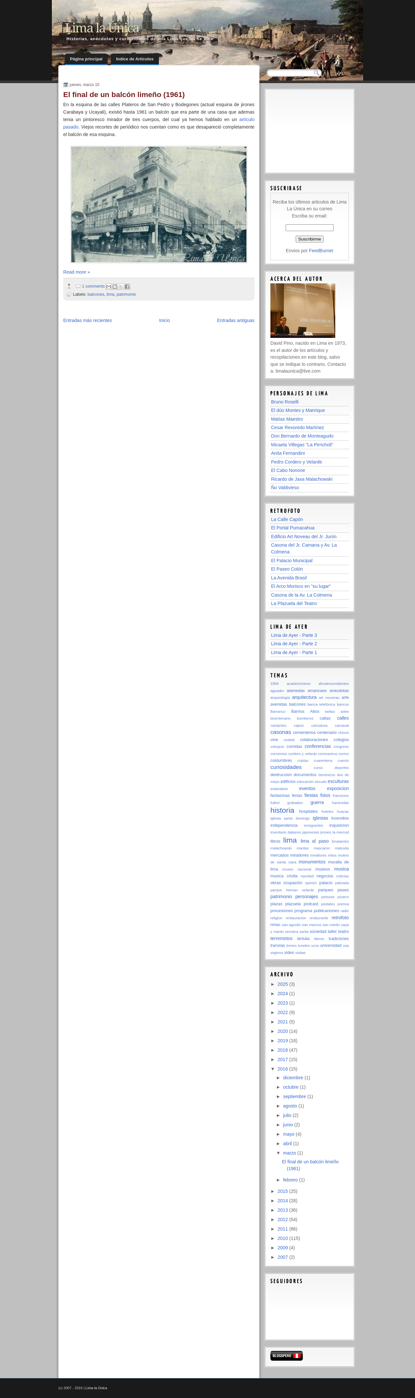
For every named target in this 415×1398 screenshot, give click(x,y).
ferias (297, 795)
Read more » (76, 272)
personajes (306, 896)
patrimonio (126, 294)
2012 (283, 1219)
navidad (307, 876)
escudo (321, 782)
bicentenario (280, 718)
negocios (324, 875)
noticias (342, 876)
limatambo (340, 841)
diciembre (293, 1077)
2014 (283, 1200)
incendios (340, 818)
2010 (283, 1238)
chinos (343, 733)
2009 (283, 1247)
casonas (280, 732)
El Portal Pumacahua (292, 527)
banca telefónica (321, 704)
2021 (283, 1021)
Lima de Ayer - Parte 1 (294, 652)
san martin (331, 925)
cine (274, 739)
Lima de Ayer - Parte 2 (294, 643)
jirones (325, 832)
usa (346, 945)
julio (287, 1115)
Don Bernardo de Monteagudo (302, 436)
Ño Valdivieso (285, 487)
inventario (278, 832)
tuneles (304, 945)
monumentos (312, 861)
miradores (299, 855)
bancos (343, 704)
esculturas (338, 781)
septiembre (295, 1096)
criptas (302, 760)
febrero (291, 1179)
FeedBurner (321, 250)
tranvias (277, 945)
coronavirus (327, 754)
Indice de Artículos (135, 58)
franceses (341, 796)
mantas (303, 848)
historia (282, 810)
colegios (341, 739)
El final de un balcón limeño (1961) (124, 94)
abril (288, 1143)
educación (305, 782)
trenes (291, 945)
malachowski (280, 848)
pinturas (328, 897)
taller (332, 931)
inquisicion (339, 825)
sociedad (318, 931)
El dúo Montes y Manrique (298, 410)
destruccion (281, 774)
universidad (330, 945)
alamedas (296, 690)
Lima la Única (102, 28)
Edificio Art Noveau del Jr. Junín (304, 536)
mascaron (322, 848)
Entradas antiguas (236, 320)
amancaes (317, 690)
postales (328, 904)
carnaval (342, 725)
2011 (283, 1228)
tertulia (303, 938)
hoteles (327, 811)
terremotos (281, 938)
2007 (283, 1257)
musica (341, 869)
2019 (283, 1040)
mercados (279, 855)
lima (110, 294)
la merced (340, 832)
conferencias (318, 746)
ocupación (292, 882)
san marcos (311, 925)
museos (322, 869)
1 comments (93, 286)
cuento (343, 760)
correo (343, 754)
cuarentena (323, 760)
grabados (295, 803)
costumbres (281, 760)
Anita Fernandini (288, 453)
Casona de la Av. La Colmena (301, 595)
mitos (332, 855)
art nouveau (329, 697)
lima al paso (315, 841)
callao (325, 718)
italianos (294, 832)
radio (345, 911)
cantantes (278, 725)
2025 (283, 984)
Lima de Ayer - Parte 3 (294, 635)
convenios (278, 754)
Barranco (277, 711)
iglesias (320, 818)
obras (275, 882)
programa (303, 910)
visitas (300, 953)
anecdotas (339, 690)
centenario (327, 732)
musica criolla (284, 875)
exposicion (338, 788)
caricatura (319, 725)
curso (318, 768)
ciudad (289, 740)
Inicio (164, 320)
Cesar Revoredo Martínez (297, 427)
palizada (342, 883)
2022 (283, 1012)
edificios (287, 781)
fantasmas (280, 795)
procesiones (281, 910)
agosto (290, 1105)
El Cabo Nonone (288, 470)
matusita (342, 848)
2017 (283, 1059)
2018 (283, 1050)
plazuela (293, 903)
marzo (290, 1153)
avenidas (278, 704)
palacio (326, 882)
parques (325, 889)
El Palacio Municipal (292, 560)
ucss (315, 945)
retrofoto (340, 917)
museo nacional (297, 869)
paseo (343, 889)
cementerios (304, 732)
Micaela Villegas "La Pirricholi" (302, 444)
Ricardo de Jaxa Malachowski (301, 479)
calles (343, 718)
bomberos (305, 718)
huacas (343, 811)
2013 (283, 1210)
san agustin (291, 925)
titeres (319, 939)
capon (299, 725)
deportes (341, 768)
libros (275, 841)
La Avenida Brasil (289, 577)
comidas (294, 746)
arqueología (280, 697)
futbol (274, 803)
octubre (291, 1087)
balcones (96, 294)
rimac (275, 924)
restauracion (296, 918)
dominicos (326, 775)
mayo (289, 1134)
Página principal (86, 58)
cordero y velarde (302, 754)
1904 (274, 684)
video (289, 952)
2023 (283, 1003)
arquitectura (304, 697)
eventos (307, 788)
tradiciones (339, 938)
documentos (305, 774)
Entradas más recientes (87, 320)
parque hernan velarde (292, 890)
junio (288, 1124)
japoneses (310, 832)
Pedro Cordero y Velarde (296, 461)
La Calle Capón (287, 519)
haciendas (340, 803)
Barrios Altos (305, 711)
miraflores (318, 855)
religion (276, 918)
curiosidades (286, 767)
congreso (341, 746)
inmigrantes (313, 825)
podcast (310, 903)
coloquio (277, 746)
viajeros (276, 953)
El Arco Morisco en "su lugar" (301, 586)
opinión (311, 883)
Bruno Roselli (285, 401)
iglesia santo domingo (290, 818)
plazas (276, 903)
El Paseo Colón (287, 569)
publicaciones (326, 910)
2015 (283, 1191)
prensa (343, 904)
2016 (283, 1068)
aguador (277, 691)
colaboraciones (314, 739)
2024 (283, 993)
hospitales (308, 811)
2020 (283, 1031)
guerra (317, 802)
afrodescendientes (334, 684)
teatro (343, 931)
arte (345, 697)
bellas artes (337, 711)
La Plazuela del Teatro (294, 603)
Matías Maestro (287, 419)
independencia (284, 825)
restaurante (319, 918)
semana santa (296, 932)
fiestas (311, 795)
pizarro (343, 897)
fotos (325, 795)
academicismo (298, 684)
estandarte (279, 789)
